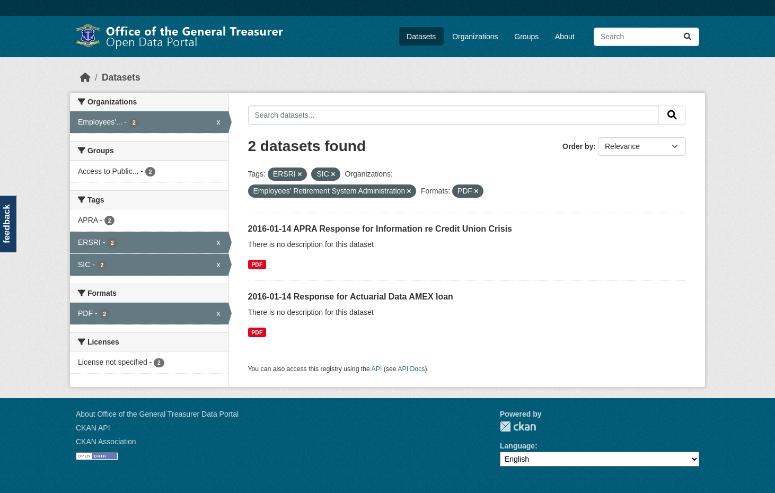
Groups (526, 36)
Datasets (421, 36)
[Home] (85, 77)
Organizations (475, 36)
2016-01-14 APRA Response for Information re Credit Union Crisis (380, 228)
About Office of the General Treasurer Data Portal (157, 414)
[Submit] (687, 37)
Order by (577, 146)
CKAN (518, 426)
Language (517, 446)
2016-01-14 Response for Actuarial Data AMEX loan (350, 296)
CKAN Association (106, 441)
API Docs (411, 369)
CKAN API (93, 428)
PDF (256, 264)
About (565, 36)
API (377, 369)
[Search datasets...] (646, 37)
